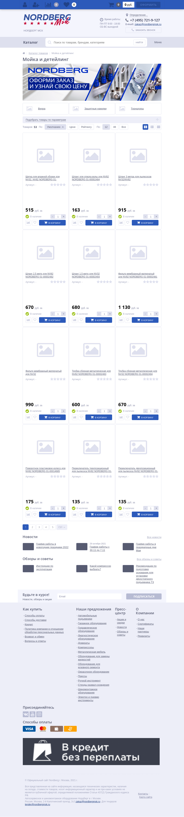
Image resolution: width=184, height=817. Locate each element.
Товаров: (28, 127)
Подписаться (144, 596)
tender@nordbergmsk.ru (37, 804)
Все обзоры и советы (149, 559)
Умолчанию (53, 127)
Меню (158, 42)
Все (124, 127)
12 (106, 127)
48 (114, 127)
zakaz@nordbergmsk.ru (148, 24)
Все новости (154, 537)
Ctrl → (61, 527)
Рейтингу (86, 127)
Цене (72, 127)
